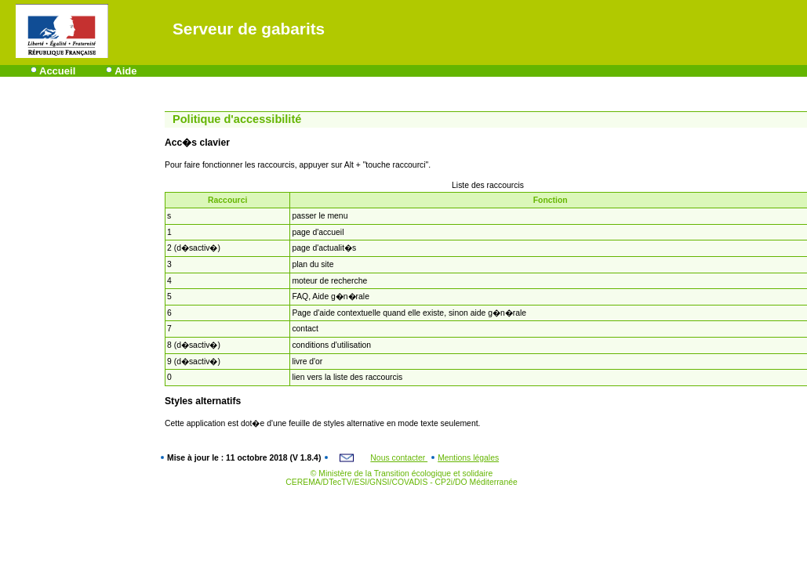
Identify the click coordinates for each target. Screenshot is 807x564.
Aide (125, 71)
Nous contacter (398, 458)
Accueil (57, 71)
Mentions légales (468, 458)
